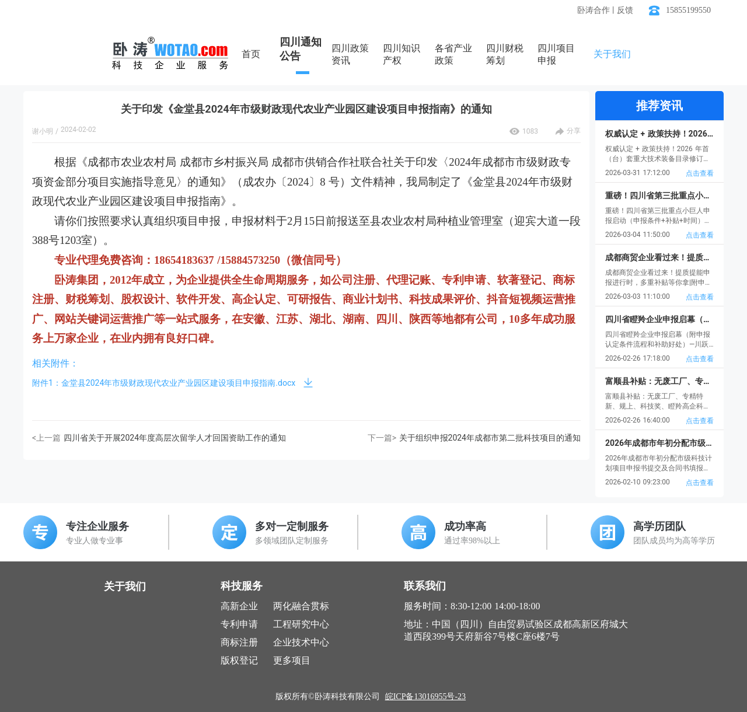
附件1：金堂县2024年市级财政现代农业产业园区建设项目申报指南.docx (163, 383)
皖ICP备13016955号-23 (425, 696)
